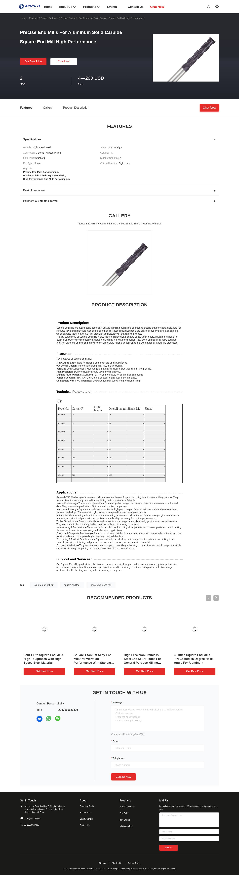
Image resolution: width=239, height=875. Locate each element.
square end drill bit (43, 585)
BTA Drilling (125, 820)
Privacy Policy (134, 863)
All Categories (126, 826)
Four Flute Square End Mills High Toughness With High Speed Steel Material (43, 658)
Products (33, 18)
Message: (118, 702)
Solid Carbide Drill (127, 806)
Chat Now (64, 61)
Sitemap (102, 863)
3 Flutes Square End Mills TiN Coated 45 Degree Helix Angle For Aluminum (193, 658)
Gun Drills (124, 813)
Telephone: (119, 758)
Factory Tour (85, 812)
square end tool (72, 585)
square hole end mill (101, 585)
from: (116, 741)
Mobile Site (117, 863)
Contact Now (123, 776)
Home (23, 18)
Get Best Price (33, 61)
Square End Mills (49, 18)
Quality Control (86, 819)
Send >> (168, 848)
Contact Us (84, 825)
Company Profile (87, 806)
